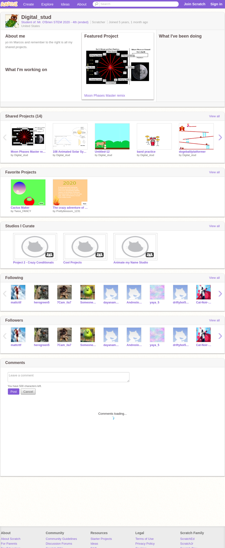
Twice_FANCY (22, 211)
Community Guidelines (61, 539)
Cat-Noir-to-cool (204, 302)
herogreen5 (41, 302)
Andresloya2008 (135, 302)
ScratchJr (186, 543)
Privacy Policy (145, 543)
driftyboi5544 (181, 302)
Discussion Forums (59, 543)
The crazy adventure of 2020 (70, 207)
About (81, 4)
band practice (146, 151)
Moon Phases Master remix (104, 95)
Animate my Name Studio (130, 262)
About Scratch (11, 539)
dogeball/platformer (192, 151)
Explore (47, 4)
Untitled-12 (102, 151)
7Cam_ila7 (64, 302)
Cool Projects (72, 262)
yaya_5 (154, 302)
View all (214, 116)
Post (14, 391)
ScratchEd (187, 539)
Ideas (65, 4)
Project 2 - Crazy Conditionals (33, 262)
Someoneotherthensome (88, 302)
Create (28, 4)
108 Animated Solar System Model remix (70, 151)
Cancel (28, 391)
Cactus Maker (20, 207)
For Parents (9, 543)
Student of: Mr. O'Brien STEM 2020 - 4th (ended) (55, 22)
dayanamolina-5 (111, 302)
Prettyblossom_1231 (68, 211)
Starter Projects (101, 539)
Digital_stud (21, 155)
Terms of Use (144, 539)
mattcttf (16, 302)
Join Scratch (194, 4)
